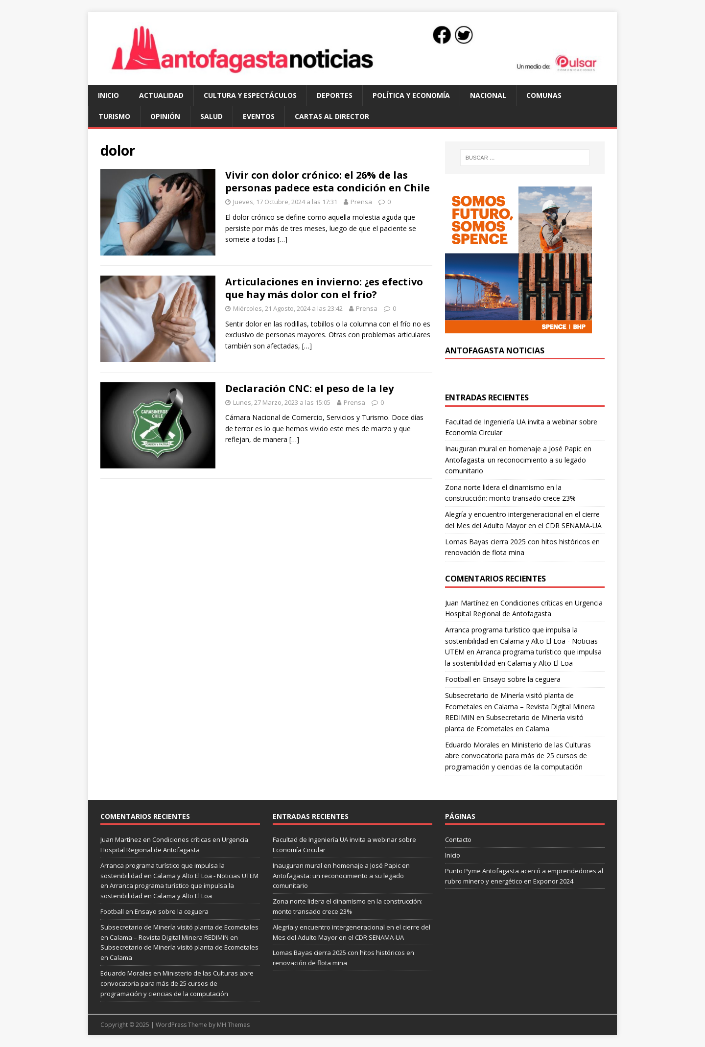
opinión (165, 116)
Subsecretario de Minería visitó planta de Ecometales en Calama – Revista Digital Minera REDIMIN (520, 706)
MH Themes (233, 1025)
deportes (334, 95)
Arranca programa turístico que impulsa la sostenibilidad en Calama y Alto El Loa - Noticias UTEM (521, 640)
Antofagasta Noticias (494, 350)
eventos (259, 116)
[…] (282, 239)
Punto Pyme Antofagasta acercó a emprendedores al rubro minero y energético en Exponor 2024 (524, 875)
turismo (114, 116)
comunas (544, 95)
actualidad (161, 95)
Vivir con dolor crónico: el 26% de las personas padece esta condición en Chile (327, 181)
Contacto (458, 839)
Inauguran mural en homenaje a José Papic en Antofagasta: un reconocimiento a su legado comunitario (518, 459)
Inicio (108, 95)
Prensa (361, 201)
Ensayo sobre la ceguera (522, 679)
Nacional (488, 95)
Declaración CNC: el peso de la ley (309, 388)
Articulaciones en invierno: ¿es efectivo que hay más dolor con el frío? (324, 288)
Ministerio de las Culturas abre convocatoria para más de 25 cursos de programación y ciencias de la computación (518, 755)
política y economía (411, 95)
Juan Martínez (467, 602)
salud (211, 116)
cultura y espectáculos (250, 95)
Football (458, 679)
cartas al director (332, 116)
